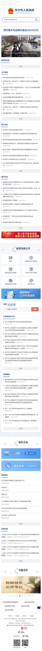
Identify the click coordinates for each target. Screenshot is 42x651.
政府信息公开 (21, 250)
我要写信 (30, 453)
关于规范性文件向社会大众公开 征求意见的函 (21, 541)
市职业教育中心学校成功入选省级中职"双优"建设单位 (20, 133)
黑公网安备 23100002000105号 (14, 625)
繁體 (20, 5)
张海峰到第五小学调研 (10, 200)
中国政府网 (4, 2)
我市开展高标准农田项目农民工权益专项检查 (17, 139)
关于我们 (10, 615)
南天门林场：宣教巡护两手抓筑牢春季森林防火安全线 (20, 149)
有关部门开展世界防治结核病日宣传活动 (16, 155)
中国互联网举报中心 (29, 625)
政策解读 (6, 374)
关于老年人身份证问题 (8, 515)
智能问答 (3, 5)
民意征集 (4, 529)
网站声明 (25, 615)
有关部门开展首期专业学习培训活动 (14, 159)
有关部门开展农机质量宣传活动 (13, 130)
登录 (25, 5)
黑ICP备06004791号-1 (26, 623)
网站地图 (32, 615)
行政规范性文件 (9, 316)
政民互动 (21, 443)
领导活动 (4, 177)
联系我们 (17, 615)
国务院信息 (5, 60)
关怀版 (16, 5)
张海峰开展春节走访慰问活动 (12, 222)
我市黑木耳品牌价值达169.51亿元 (21, 30)
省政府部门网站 (10, 606)
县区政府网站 (9, 610)
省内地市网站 (25, 606)
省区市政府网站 (29, 602)
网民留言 (4, 475)
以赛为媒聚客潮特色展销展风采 (13, 97)
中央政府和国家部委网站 (10, 602)
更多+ (21, 66)
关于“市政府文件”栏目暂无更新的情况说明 (18, 322)
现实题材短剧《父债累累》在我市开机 (15, 113)
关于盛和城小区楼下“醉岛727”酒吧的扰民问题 (16, 501)
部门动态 (4, 125)
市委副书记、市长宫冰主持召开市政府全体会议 (18, 216)
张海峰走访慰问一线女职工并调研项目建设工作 (18, 204)
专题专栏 (21, 571)
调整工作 (4, 494)
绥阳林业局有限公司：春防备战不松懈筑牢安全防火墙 (20, 143)
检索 (35, 309)
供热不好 (4, 487)
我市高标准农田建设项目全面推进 (14, 77)
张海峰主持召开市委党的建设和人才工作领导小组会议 (20, 210)
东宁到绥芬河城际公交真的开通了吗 (12, 480)
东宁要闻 (4, 72)
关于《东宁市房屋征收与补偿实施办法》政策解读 (21, 420)
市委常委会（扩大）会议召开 (12, 93)
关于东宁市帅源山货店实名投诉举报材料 (14, 508)
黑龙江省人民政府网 (15, 2)
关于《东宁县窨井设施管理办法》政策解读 (18, 408)
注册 (29, 5)
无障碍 (10, 5)
